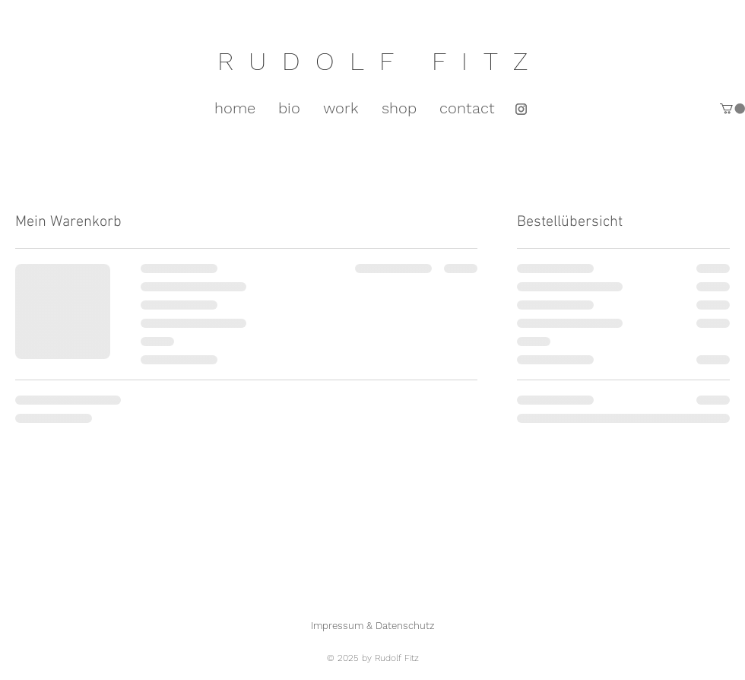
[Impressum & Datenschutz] (372, 625)
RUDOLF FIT (365, 61)
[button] (732, 108)
